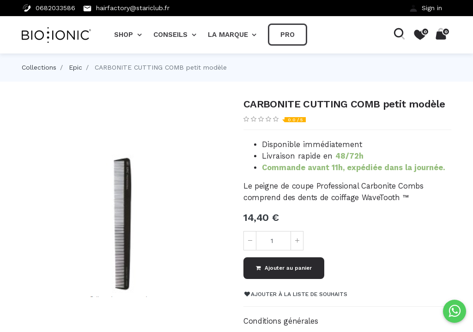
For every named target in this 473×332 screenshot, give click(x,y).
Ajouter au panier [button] (284, 268)
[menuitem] (287, 34)
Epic (75, 67)
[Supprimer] (250, 240)
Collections (39, 67)
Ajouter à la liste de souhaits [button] (295, 294)
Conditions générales (280, 321)
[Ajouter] (297, 240)
